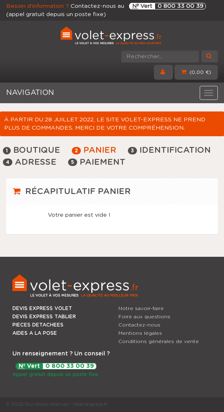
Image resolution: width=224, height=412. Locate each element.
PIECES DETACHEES (38, 324)
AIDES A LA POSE (34, 333)
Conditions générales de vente (158, 341)
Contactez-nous (139, 324)
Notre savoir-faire (141, 308)
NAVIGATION (30, 93)
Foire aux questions (144, 316)
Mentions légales (140, 333)
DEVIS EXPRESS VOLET (42, 308)
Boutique (31, 150)
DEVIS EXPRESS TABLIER (44, 316)
